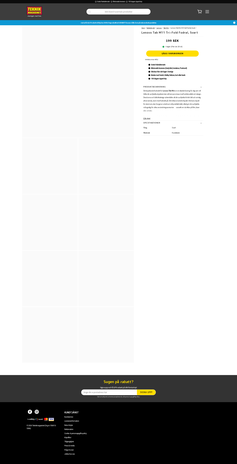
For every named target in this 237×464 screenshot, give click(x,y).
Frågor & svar (69, 450)
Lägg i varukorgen (172, 53)
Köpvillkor (67, 437)
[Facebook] (30, 412)
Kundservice (68, 417)
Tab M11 (166, 28)
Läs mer (146, 118)
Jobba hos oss (69, 454)
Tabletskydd (150, 28)
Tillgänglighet (69, 442)
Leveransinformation (71, 421)
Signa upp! (146, 392)
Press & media (69, 446)
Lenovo (159, 28)
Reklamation (68, 429)
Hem (143, 28)
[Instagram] (37, 412)
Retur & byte (68, 425)
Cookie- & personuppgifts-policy (75, 433)
